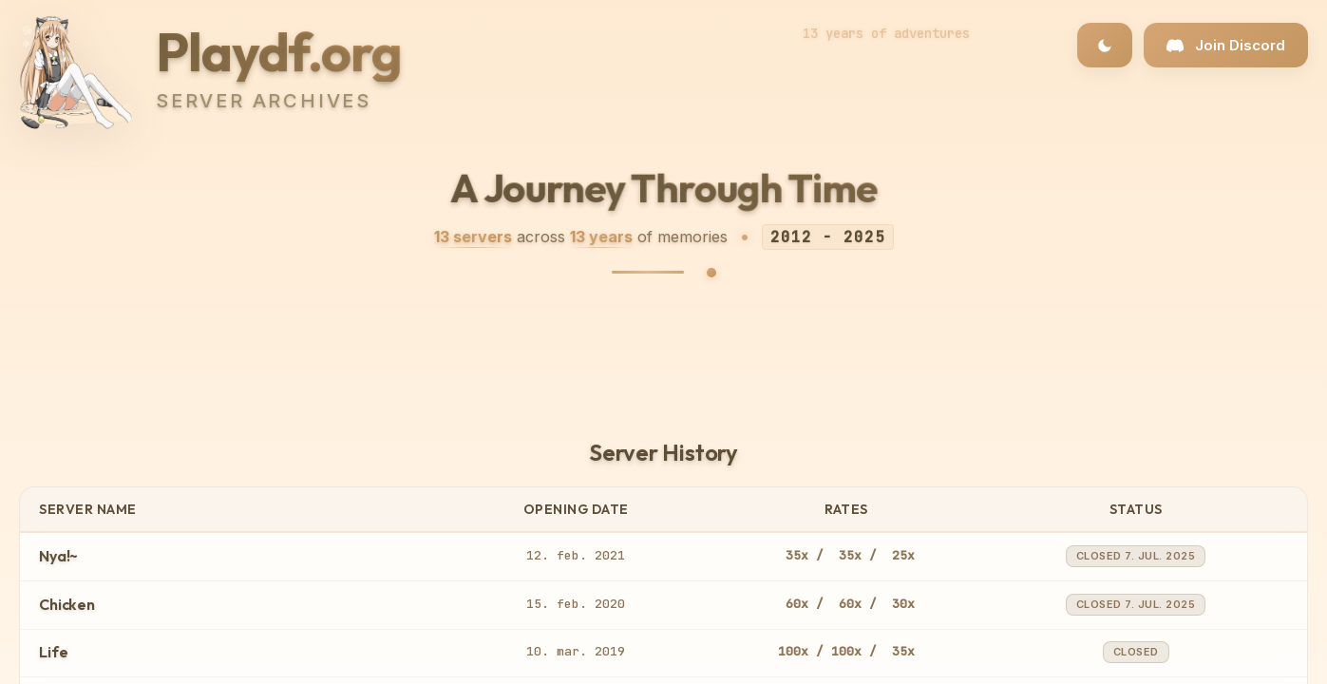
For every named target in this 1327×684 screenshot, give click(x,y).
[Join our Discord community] (1226, 45)
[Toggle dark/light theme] (1104, 45)
